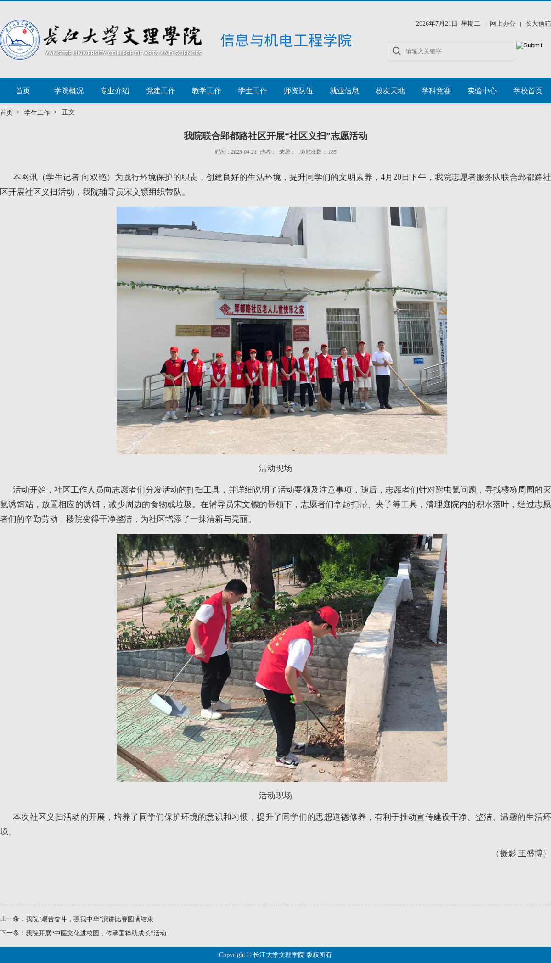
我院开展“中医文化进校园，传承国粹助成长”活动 (96, 932)
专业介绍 (114, 91)
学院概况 (69, 91)
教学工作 (206, 91)
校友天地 (390, 91)
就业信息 (344, 91)
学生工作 (252, 91)
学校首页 (528, 91)
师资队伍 (298, 91)
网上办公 (503, 23)
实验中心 (482, 91)
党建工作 (160, 91)
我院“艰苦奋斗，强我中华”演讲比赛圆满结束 (89, 919)
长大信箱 (538, 23)
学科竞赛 (436, 91)
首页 (23, 91)
